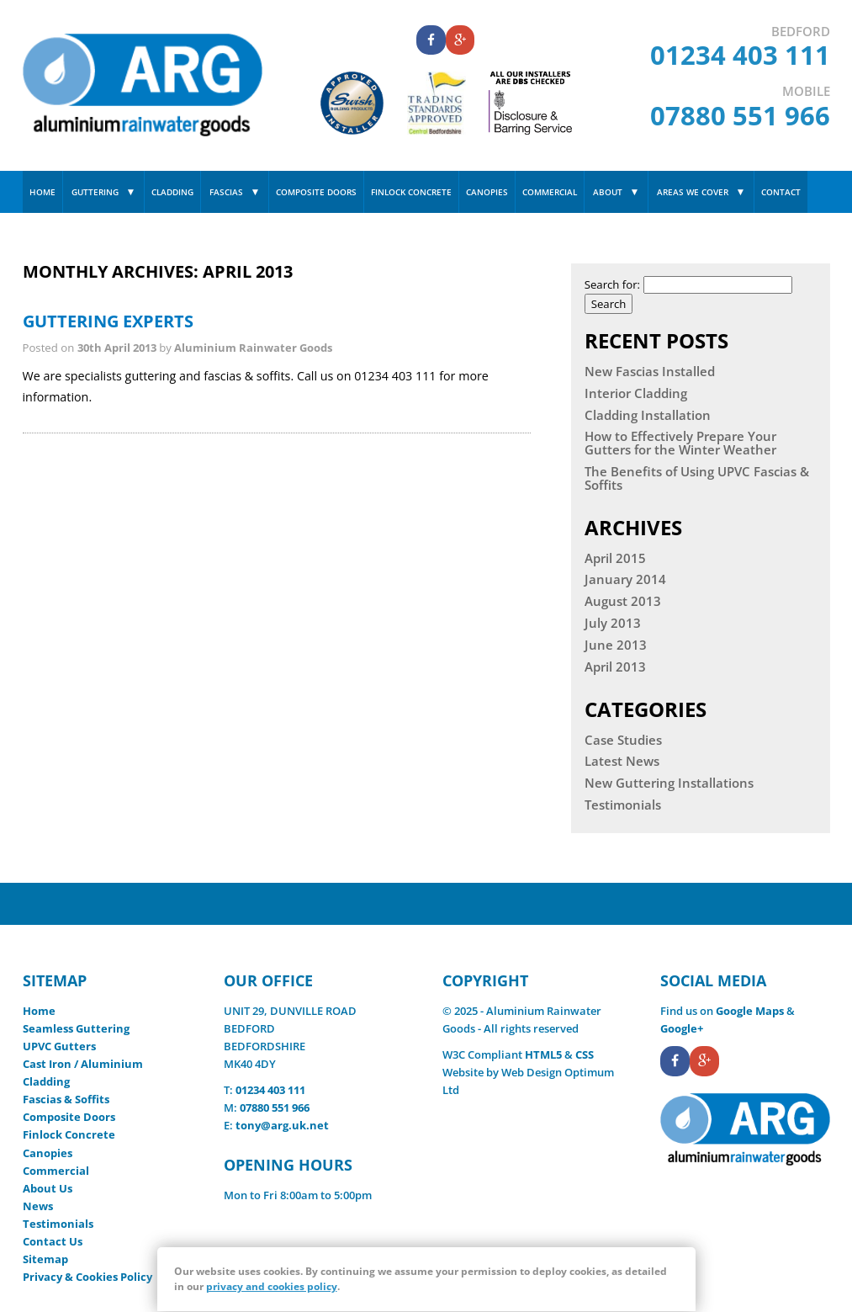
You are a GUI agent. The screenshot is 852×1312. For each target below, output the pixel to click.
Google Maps (750, 1010)
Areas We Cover (692, 192)
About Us (47, 1188)
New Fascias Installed (650, 372)
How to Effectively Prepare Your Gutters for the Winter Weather (680, 443)
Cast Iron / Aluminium (83, 1063)
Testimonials (623, 805)
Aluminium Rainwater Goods (253, 347)
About (607, 192)
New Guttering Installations (669, 783)
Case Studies (623, 740)
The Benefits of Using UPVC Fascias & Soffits (697, 478)
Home (42, 192)
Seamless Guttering (76, 1028)
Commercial (549, 192)
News (38, 1206)
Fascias (226, 192)
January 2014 (625, 580)
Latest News (622, 761)
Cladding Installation (648, 415)
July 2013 (613, 623)
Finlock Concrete (411, 192)
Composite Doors (316, 192)
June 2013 (616, 645)
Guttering (95, 192)
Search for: (612, 284)
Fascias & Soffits (66, 1099)
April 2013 (615, 667)
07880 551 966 (740, 115)
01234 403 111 (740, 54)
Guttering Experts (108, 321)
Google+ (681, 1028)
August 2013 (623, 601)
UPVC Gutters (59, 1046)
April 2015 (615, 559)
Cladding (172, 192)
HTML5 (543, 1054)
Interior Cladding (636, 394)
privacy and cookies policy (271, 1286)
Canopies (487, 192)
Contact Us (52, 1241)
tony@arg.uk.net (282, 1125)
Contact (781, 192)
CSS (584, 1054)
